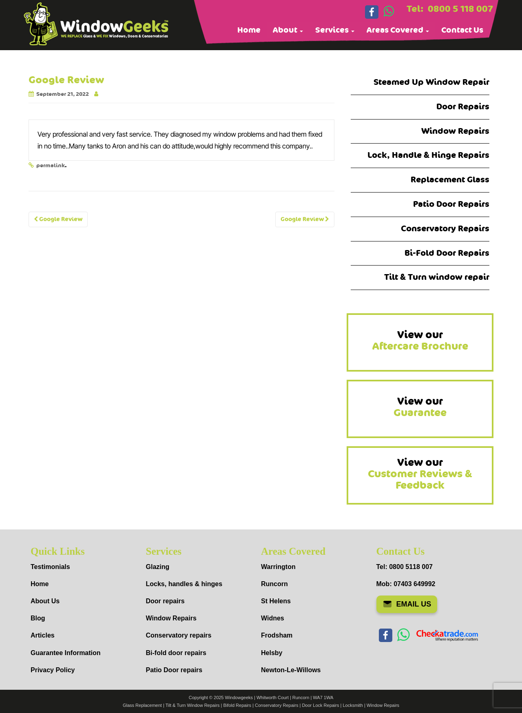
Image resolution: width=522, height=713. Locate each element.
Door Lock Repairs (320, 705)
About (288, 30)
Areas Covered (398, 30)
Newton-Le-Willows (291, 669)
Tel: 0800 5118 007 (404, 566)
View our (420, 340)
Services (334, 30)
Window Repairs (455, 131)
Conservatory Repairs (445, 229)
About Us (45, 601)
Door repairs (165, 601)
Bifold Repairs (237, 705)
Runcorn (274, 583)
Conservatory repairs (179, 635)
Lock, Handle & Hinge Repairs (428, 155)
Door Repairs (462, 107)
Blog (38, 618)
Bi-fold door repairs (176, 652)
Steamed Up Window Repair (431, 82)
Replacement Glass (450, 180)
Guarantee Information (66, 652)
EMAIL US (407, 604)
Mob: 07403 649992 (406, 583)
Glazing (158, 566)
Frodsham (276, 635)
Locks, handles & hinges (184, 583)
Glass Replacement (142, 705)
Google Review (58, 219)
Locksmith (353, 705)
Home (249, 30)
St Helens (276, 601)
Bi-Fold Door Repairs (447, 253)
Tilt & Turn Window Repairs (193, 705)
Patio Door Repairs (451, 204)
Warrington (278, 566)
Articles (43, 635)
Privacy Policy (53, 669)
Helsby (271, 652)
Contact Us (462, 30)
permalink (50, 165)
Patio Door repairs (174, 669)
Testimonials (50, 566)
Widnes (272, 618)
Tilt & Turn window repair (436, 277)
